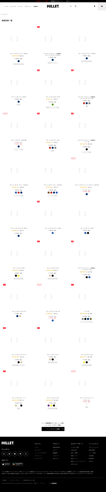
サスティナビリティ (94, 447)
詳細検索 (54, 483)
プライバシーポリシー (15, 480)
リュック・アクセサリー (41, 453)
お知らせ (68, 1)
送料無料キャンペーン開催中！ (42, 1)
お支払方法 (74, 450)
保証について (74, 458)
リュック (20, 6)
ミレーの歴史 (92, 453)
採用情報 (91, 458)
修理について (74, 456)
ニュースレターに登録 (53, 429)
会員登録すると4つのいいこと (57, 1)
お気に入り (55, 458)
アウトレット (28, 6)
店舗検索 (35, 6)
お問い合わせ (74, 464)
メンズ (6, 6)
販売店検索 (92, 450)
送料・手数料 (74, 453)
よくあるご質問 (75, 447)
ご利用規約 (4, 480)
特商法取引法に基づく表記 (29, 480)
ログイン (55, 450)
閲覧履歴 (55, 453)
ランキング (55, 456)
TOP (2, 14)
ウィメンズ (13, 6)
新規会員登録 (56, 447)
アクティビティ (39, 458)
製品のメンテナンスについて (78, 461)
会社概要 (91, 456)
